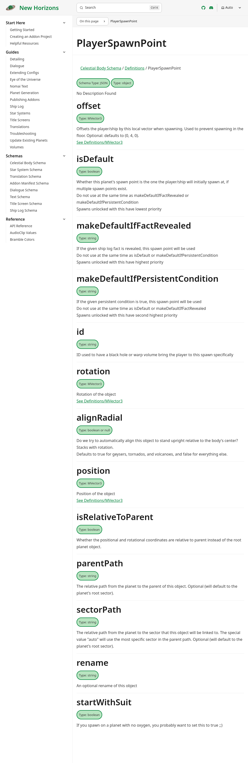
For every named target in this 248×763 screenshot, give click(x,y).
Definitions (135, 68)
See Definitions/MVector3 (100, 142)
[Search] (119, 8)
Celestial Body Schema (100, 68)
